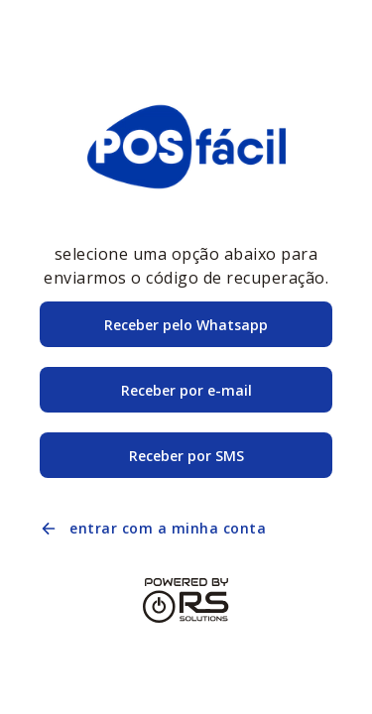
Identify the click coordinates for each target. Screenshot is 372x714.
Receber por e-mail (186, 390)
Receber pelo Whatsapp (186, 324)
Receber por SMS (186, 455)
